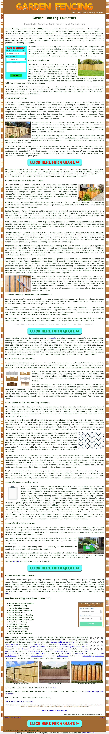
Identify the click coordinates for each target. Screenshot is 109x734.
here (7, 594)
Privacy (102, 717)
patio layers (62, 656)
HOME (73, 13)
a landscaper (65, 644)
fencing (47, 71)
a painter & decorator (73, 654)
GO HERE (16, 561)
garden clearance (37, 647)
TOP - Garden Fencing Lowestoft (19, 701)
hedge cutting (39, 644)
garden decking (36, 656)
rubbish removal (55, 649)
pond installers (24, 649)
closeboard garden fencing (50, 489)
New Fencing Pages (16, 717)
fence (40, 89)
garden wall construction (62, 642)
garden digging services (93, 656)
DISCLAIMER (99, 13)
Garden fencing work (14, 338)
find (12, 580)
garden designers (62, 651)
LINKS (78, 13)
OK (94, 733)
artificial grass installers (72, 647)
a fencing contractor (26, 642)
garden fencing (41, 34)
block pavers (34, 651)
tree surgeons (11, 644)
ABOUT (84, 13)
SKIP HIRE (40, 654)
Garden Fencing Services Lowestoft (28, 598)
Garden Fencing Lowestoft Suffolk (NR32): (24, 29)
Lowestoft (52, 338)
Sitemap (7, 717)
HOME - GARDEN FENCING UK (54, 710)
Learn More (86, 733)
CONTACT (91, 13)
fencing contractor (25, 43)
